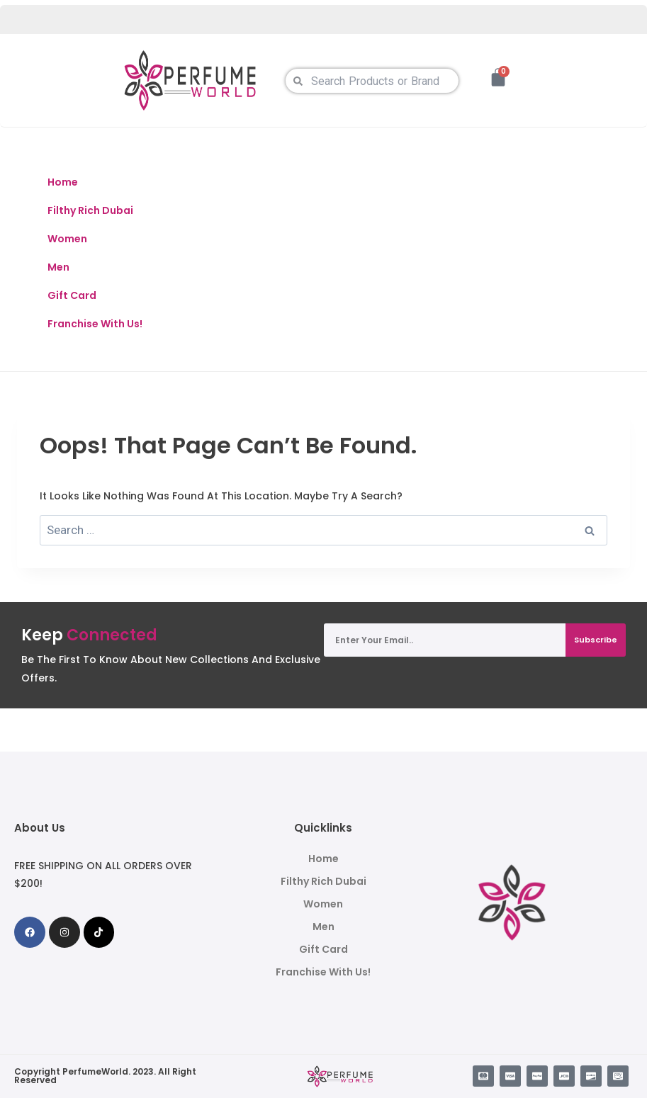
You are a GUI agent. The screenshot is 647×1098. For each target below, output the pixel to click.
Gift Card (71, 295)
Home (62, 182)
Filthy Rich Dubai (90, 210)
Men (58, 267)
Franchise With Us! (94, 324)
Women (67, 239)
